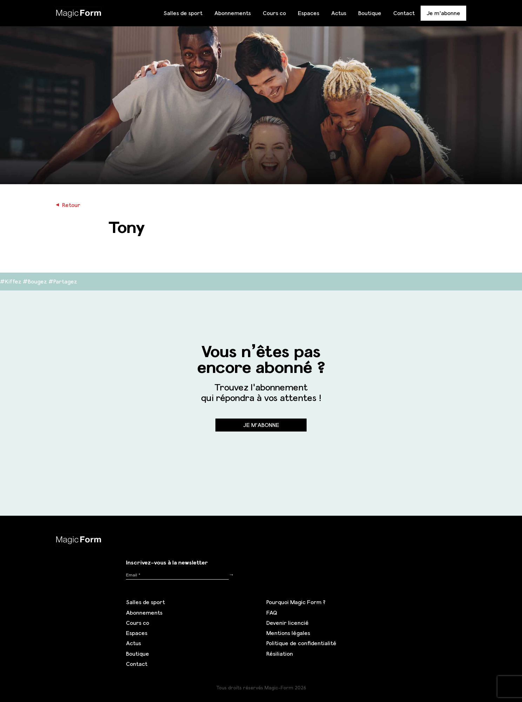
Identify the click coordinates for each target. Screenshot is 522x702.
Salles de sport (182, 13)
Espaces (308, 13)
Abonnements (232, 13)
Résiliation (279, 653)
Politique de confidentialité (301, 643)
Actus (338, 13)
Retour (68, 205)
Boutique (369, 13)
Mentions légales (288, 633)
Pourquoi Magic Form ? (296, 602)
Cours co (274, 13)
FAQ (271, 612)
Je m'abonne (443, 13)
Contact (404, 13)
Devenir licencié (287, 623)
